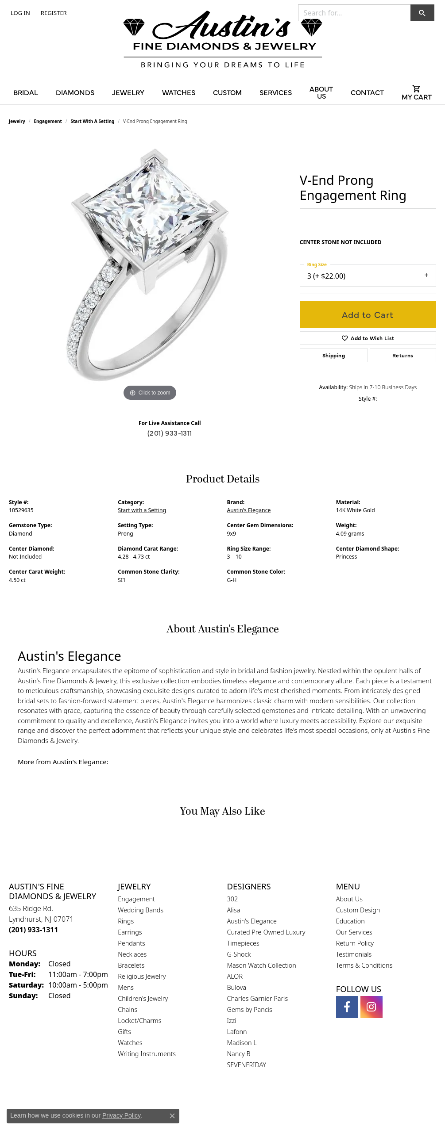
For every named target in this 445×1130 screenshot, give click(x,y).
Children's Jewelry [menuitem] (143, 998)
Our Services (354, 932)
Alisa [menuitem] (233, 910)
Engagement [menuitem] (136, 899)
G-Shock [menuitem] (239, 954)
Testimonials (354, 954)
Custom (227, 92)
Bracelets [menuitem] (131, 965)
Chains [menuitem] (127, 1009)
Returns (403, 355)
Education (350, 921)
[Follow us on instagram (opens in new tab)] (371, 1007)
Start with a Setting (93, 121)
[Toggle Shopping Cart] (417, 92)
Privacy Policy (121, 1115)
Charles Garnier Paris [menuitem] (257, 998)
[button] (19, 12)
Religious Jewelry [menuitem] (142, 976)
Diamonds (75, 92)
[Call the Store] (33, 930)
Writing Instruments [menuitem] (147, 1054)
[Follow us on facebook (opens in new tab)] (347, 1007)
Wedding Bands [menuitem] (140, 910)
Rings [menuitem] (126, 921)
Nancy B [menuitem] (239, 1054)
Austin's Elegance (249, 510)
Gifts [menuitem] (124, 1031)
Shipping (333, 355)
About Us (321, 92)
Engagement (48, 121)
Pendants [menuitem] (131, 943)
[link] (53, 12)
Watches (178, 92)
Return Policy (355, 943)
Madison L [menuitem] (242, 1042)
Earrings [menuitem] (130, 932)
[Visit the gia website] (201, 1106)
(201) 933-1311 (169, 432)
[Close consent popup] (172, 1116)
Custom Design (358, 910)
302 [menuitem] (232, 899)
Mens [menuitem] (126, 987)
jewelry (17, 121)
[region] (149, 270)
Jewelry (128, 92)
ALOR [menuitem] (235, 976)
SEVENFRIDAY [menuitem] (247, 1065)
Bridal (25, 92)
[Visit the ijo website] (244, 1106)
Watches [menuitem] (130, 1042)
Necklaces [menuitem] (132, 954)
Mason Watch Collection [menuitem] (261, 965)
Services (275, 92)
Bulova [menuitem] (237, 987)
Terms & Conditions (364, 965)
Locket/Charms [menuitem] (139, 1020)
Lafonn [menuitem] (237, 1031)
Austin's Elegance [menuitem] (252, 921)
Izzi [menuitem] (231, 1020)
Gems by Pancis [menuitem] (249, 1009)
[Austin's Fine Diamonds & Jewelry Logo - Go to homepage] (222, 41)
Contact (367, 92)
